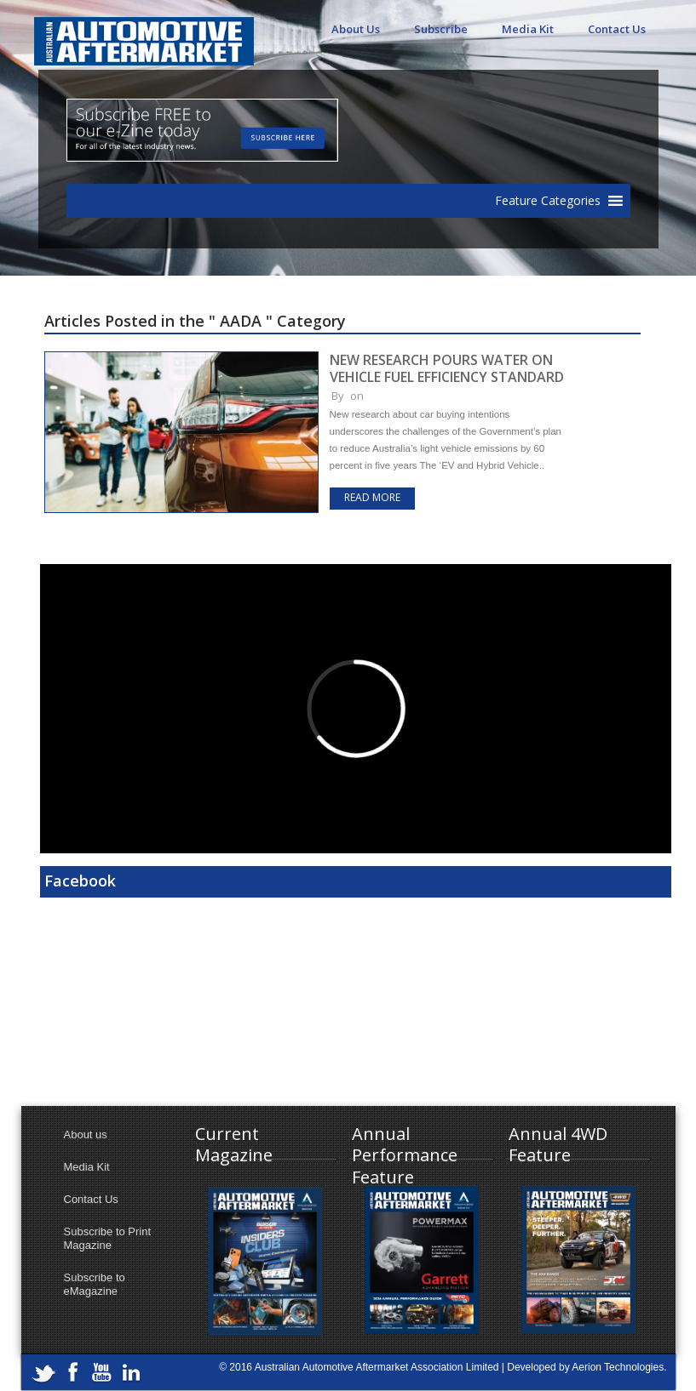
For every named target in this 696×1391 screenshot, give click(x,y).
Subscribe (441, 29)
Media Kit (528, 29)
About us (85, 1134)
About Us (355, 29)
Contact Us (617, 29)
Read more (372, 497)
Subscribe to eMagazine (94, 1284)
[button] (548, 201)
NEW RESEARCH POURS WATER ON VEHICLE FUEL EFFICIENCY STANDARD (447, 368)
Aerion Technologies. (619, 1367)
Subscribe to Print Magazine (108, 1238)
